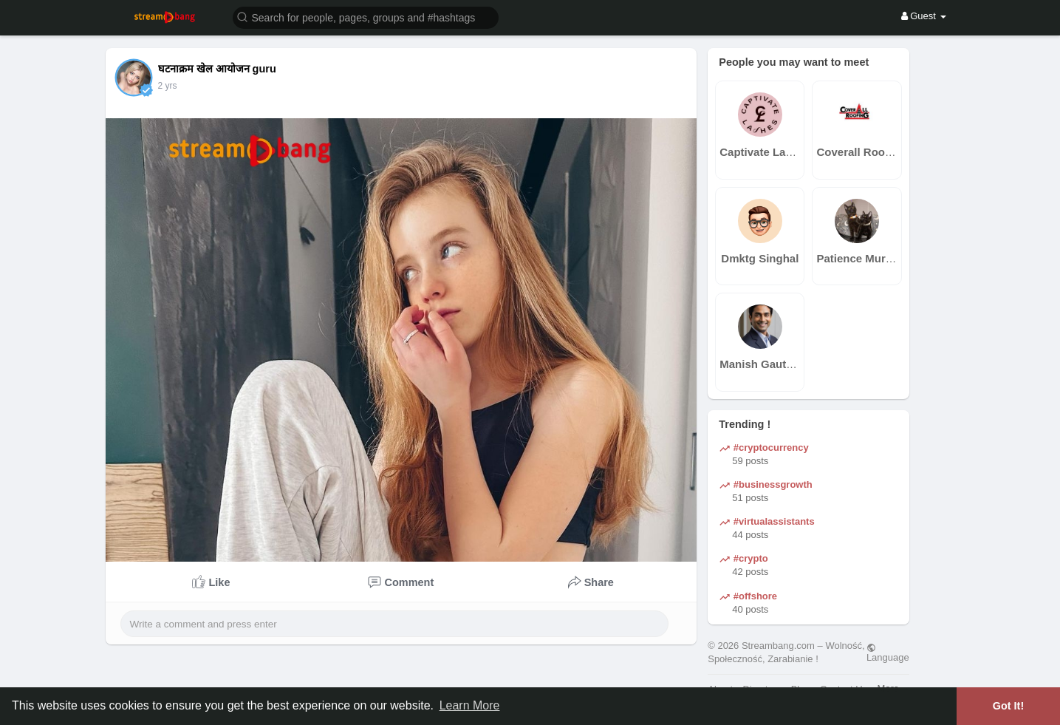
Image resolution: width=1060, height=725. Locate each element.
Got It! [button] (1008, 706)
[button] (366, 16)
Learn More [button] (470, 705)
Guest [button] (923, 15)
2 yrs (167, 86)
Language (887, 652)
